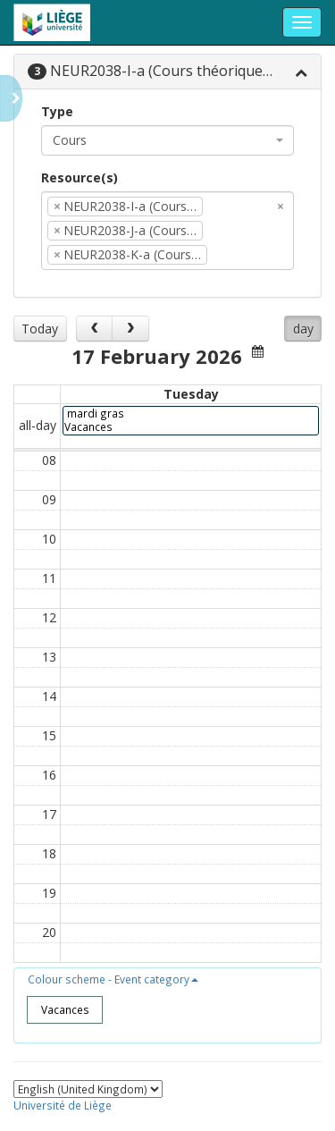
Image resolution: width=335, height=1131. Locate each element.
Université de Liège (62, 1105)
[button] (113, 979)
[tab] (167, 72)
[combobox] (167, 140)
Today (39, 328)
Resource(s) (79, 177)
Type (57, 111)
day (303, 328)
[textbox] (238, 255)
